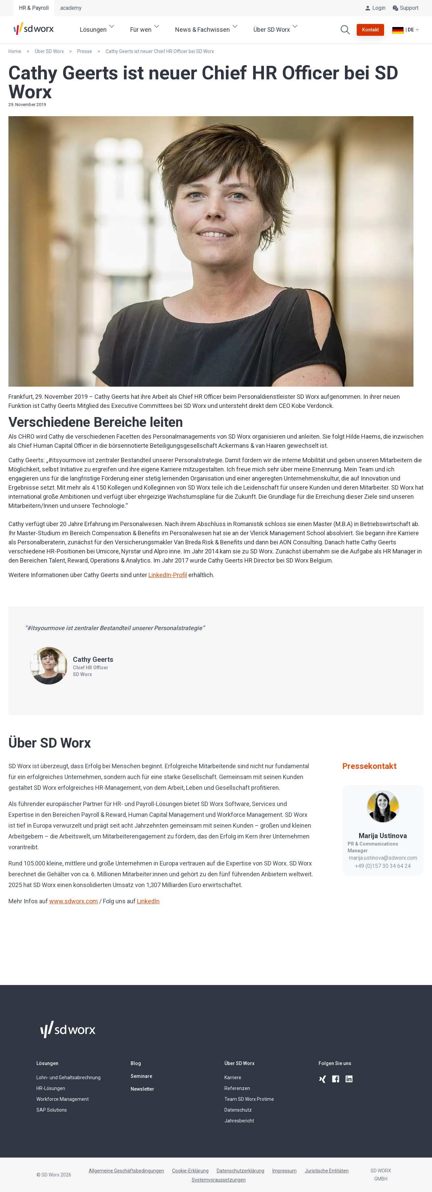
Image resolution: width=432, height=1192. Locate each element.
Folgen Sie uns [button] (335, 1063)
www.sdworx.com (73, 901)
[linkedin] (350, 1079)
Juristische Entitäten (327, 1170)
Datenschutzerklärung (240, 1170)
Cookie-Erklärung (190, 1170)
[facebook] (336, 1079)
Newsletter (142, 1089)
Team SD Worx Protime (249, 1099)
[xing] (323, 1079)
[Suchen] (345, 30)
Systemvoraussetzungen (219, 1180)
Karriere (232, 1077)
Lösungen (47, 1063)
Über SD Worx (239, 1063)
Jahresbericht (239, 1120)
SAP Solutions (51, 1110)
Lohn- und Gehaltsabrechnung (68, 1077)
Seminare (141, 1076)
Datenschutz (238, 1110)
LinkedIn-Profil (167, 574)
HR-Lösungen (50, 1088)
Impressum (284, 1170)
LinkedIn (148, 901)
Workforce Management (62, 1099)
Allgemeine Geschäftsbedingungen (126, 1170)
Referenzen (237, 1088)
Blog (136, 1063)
